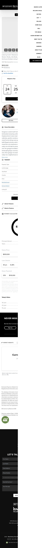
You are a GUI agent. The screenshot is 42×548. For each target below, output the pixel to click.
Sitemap (31, 546)
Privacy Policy (12, 546)
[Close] (38, 531)
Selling (21, 428)
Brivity (20, 544)
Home (21, 422)
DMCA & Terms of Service (22, 546)
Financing (21, 430)
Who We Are (21, 435)
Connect (21, 437)
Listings (21, 424)
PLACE (36, 525)
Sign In (36, 1)
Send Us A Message (21, 484)
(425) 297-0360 (21, 514)
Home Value (21, 432)
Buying (21, 426)
